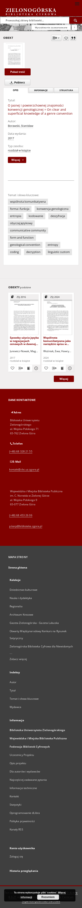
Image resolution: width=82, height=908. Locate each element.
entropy (53, 245)
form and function (22, 237)
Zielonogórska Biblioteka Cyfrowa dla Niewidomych (41, 646)
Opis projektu (18, 763)
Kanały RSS (16, 829)
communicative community (28, 230)
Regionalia (16, 606)
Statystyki (15, 804)
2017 (11, 138)
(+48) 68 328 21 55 (20, 451)
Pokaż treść (17, 72)
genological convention (25, 245)
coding (14, 252)
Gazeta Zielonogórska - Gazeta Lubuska (34, 623)
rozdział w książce (19, 150)
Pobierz (16, 82)
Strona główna (17, 567)
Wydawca (15, 707)
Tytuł (13, 690)
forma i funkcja (19, 209)
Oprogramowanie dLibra (25, 813)
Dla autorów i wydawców (25, 771)
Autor (13, 682)
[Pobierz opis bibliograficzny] (20, 368)
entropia (15, 216)
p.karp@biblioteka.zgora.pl (25, 526)
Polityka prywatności (22, 821)
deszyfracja (58, 216)
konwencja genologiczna (52, 209)
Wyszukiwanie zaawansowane (51, 27)
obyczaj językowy (21, 223)
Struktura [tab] (66, 90)
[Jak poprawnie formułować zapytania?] (74, 27)
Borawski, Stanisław (20, 126)
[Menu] (77, 3)
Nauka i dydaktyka (21, 598)
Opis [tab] (15, 90)
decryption (33, 252)
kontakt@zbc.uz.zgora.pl (24, 469)
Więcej (63, 379)
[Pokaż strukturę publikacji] (24, 297)
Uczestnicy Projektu (22, 755)
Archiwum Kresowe (21, 614)
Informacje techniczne (23, 788)
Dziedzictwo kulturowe (24, 590)
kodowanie (36, 216)
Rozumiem (48, 897)
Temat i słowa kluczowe (24, 699)
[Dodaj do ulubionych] (66, 38)
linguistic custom (59, 252)
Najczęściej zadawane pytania (28, 780)
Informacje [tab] (41, 90)
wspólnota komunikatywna (28, 202)
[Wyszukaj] (75, 20)
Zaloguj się (16, 856)
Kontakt (14, 796)
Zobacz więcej (18, 659)
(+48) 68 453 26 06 (20, 515)
